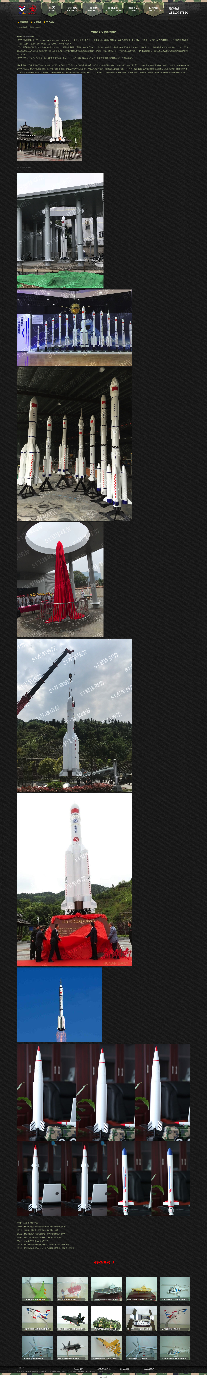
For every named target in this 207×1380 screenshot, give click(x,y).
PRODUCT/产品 (104, 1369)
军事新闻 (24, 22)
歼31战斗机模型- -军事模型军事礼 (71, 1329)
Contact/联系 (148, 1369)
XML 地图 (103, 1377)
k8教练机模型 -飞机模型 (171, 1329)
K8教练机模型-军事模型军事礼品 (36, 1329)
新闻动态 (38, 27)
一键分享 (20, 1368)
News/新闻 (124, 1369)
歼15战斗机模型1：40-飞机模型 (105, 1359)
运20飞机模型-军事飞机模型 (34, 1300)
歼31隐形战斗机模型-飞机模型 (69, 1359)
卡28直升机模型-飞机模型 (137, 1359)
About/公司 (78, 1369)
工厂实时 (50, 22)
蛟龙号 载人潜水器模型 (67, 1300)
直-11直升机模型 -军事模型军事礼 (174, 1300)
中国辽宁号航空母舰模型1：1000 (139, 1300)
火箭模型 (27, 37)
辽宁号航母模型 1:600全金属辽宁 (105, 1300)
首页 (31, 27)
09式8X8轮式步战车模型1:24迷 (104, 1329)
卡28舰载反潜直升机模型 (33, 1359)
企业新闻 (37, 22)
